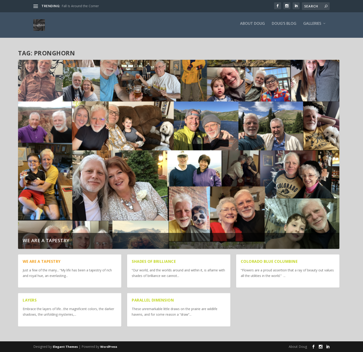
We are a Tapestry (46, 240)
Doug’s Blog (284, 27)
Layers (30, 300)
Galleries (312, 27)
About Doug (252, 27)
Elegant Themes (65, 347)
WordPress (108, 347)
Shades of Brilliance (154, 261)
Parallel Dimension (153, 300)
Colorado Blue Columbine (269, 261)
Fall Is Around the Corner (80, 6)
